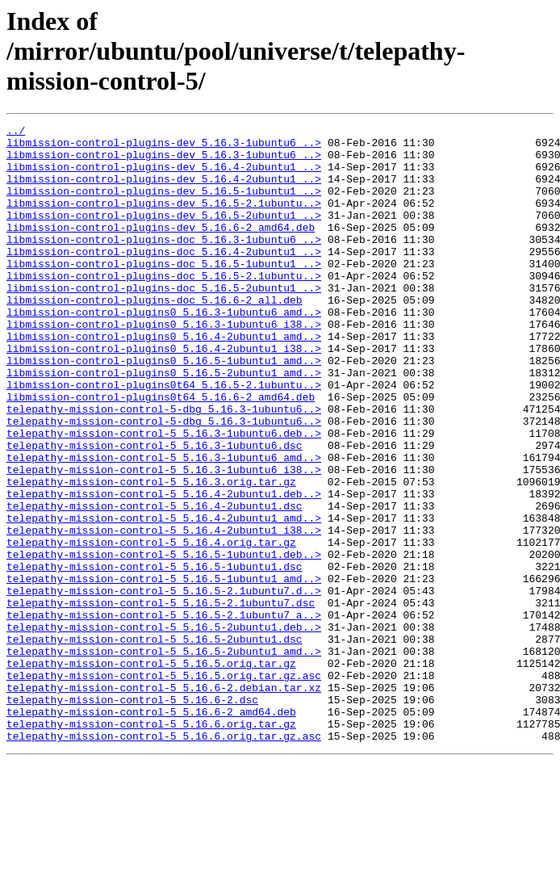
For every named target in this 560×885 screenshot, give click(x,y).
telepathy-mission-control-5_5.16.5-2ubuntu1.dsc (154, 743)
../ (15, 132)
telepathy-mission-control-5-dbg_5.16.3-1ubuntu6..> (163, 466)
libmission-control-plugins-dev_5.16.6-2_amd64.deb (160, 248)
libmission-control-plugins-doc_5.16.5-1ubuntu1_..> (163, 292)
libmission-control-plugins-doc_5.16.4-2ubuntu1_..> (163, 278)
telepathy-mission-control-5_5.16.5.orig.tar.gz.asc (163, 786)
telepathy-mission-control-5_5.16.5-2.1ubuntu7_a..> (163, 714)
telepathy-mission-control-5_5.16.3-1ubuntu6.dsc (154, 510)
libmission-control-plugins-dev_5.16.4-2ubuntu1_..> (163, 176)
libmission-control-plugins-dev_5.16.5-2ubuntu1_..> (163, 234)
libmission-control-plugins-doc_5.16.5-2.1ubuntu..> (163, 307)
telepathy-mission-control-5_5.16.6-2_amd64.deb (151, 830)
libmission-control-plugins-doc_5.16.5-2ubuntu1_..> (163, 321)
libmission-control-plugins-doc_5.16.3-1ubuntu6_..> (163, 263)
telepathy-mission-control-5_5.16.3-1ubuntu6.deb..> (163, 496)
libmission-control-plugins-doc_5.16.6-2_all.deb (154, 336)
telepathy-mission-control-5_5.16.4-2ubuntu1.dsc (154, 583)
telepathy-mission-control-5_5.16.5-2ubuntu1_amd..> (163, 757)
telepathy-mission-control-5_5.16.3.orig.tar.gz (151, 554)
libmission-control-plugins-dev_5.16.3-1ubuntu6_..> (163, 147)
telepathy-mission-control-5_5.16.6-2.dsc (132, 815)
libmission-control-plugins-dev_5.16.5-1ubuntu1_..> (163, 205)
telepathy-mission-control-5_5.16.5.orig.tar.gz (151, 772)
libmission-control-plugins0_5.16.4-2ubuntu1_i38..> (163, 394)
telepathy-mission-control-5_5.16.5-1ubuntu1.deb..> (163, 641)
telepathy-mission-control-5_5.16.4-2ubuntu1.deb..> (163, 568)
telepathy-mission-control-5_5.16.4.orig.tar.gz (151, 626)
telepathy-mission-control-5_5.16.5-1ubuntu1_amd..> (163, 670)
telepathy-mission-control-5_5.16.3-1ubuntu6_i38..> (163, 539)
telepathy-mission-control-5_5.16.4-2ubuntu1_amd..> (163, 597)
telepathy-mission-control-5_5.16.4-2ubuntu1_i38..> (163, 612)
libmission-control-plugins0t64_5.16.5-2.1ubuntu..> (163, 437)
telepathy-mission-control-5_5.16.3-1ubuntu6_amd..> (163, 525)
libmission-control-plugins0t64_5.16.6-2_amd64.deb (160, 452)
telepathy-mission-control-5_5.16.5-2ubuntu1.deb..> (163, 728)
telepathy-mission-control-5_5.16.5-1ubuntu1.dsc (154, 655)
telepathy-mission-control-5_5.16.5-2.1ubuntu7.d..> (163, 684)
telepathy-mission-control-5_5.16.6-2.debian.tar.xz (163, 801)
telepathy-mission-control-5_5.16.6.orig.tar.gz (151, 844)
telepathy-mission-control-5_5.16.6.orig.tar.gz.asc (163, 859)
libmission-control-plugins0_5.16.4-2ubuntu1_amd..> (163, 379)
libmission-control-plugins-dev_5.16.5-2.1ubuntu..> (163, 219)
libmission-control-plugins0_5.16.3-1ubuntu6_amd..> (163, 350)
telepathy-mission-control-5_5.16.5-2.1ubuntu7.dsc (160, 699)
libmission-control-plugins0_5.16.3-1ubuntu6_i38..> (163, 365)
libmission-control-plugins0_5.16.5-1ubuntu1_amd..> (163, 408)
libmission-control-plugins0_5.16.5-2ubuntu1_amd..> (163, 423)
